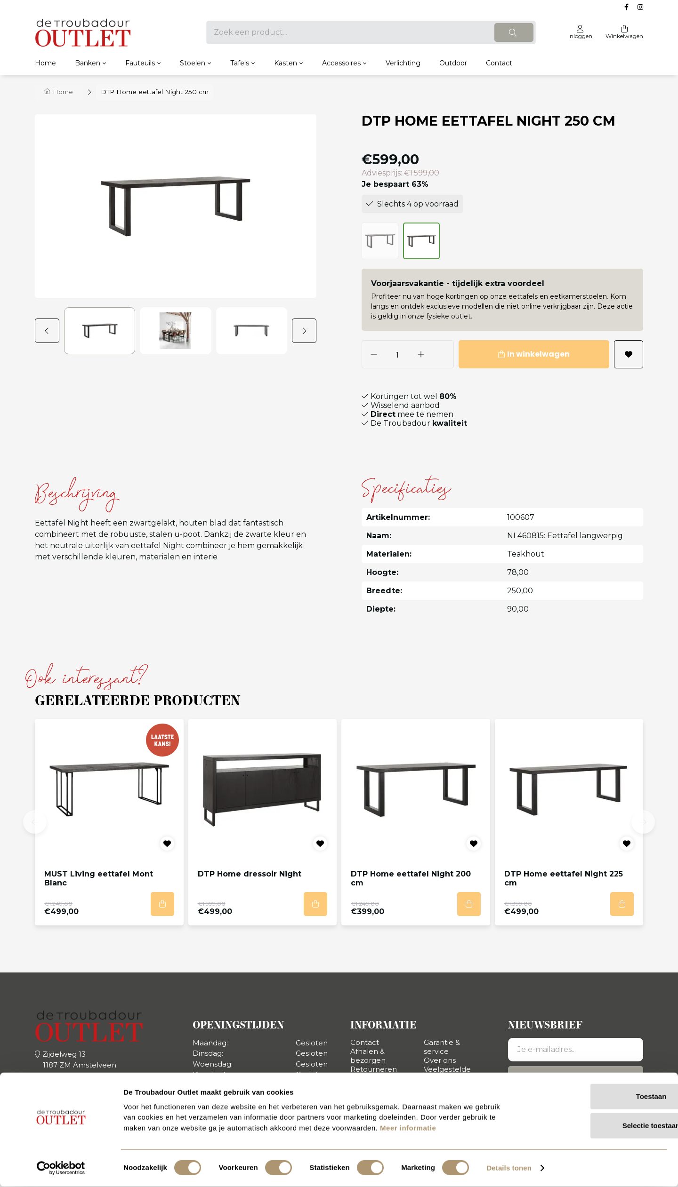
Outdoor (453, 63)
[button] (49, 331)
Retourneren (373, 1069)
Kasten (285, 63)
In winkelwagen (521, 354)
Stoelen (192, 63)
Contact (499, 63)
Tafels (239, 63)
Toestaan (599, 1097)
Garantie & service (442, 1047)
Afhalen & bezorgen (368, 1056)
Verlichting (403, 63)
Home (45, 63)
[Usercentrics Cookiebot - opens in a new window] (61, 1169)
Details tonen (508, 1168)
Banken (87, 63)
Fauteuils (140, 63)
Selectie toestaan (600, 1126)
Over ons (440, 1060)
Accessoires (341, 63)
